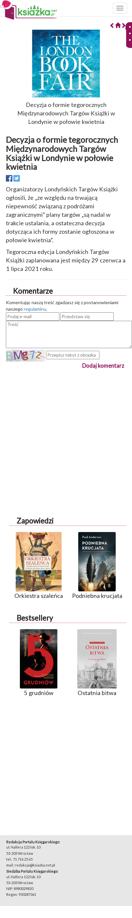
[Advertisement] (61, 431)
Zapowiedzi (35, 520)
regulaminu (35, 309)
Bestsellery (35, 618)
